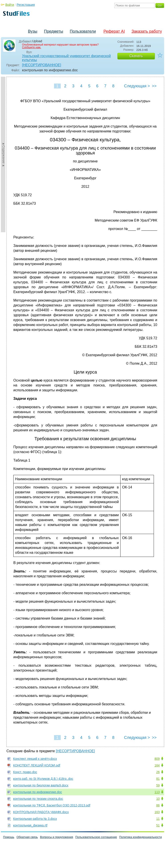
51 (158, 825)
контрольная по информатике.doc (37, 792)
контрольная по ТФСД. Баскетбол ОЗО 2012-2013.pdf (51, 805)
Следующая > (137, 86)
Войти (9, 4)
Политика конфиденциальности (140, 837)
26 (158, 772)
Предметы (53, 31)
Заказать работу (146, 31)
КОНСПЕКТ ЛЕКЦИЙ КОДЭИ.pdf (36, 765)
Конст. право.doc (25, 772)
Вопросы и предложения (56, 837)
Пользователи (83, 31)
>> (154, 86)
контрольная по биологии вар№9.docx (40, 785)
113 (157, 792)
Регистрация (26, 4)
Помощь (8, 837)
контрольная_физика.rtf (30, 825)
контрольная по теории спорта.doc (38, 798)
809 (157, 758)
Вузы (32, 31)
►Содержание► (3, 154)
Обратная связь (27, 837)
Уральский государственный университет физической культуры (66, 58)
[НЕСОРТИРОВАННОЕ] (41, 65)
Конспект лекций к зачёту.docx (35, 758)
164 (157, 765)
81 (158, 778)
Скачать (136, 56)
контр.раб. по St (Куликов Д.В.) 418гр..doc (43, 778)
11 (158, 818)
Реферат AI (114, 31)
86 (158, 805)
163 (157, 812)
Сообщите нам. (31, 47)
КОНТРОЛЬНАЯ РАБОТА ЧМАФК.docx (41, 812)
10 (158, 798)
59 (158, 785)
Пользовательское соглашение (96, 837)
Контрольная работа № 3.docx (35, 818)
